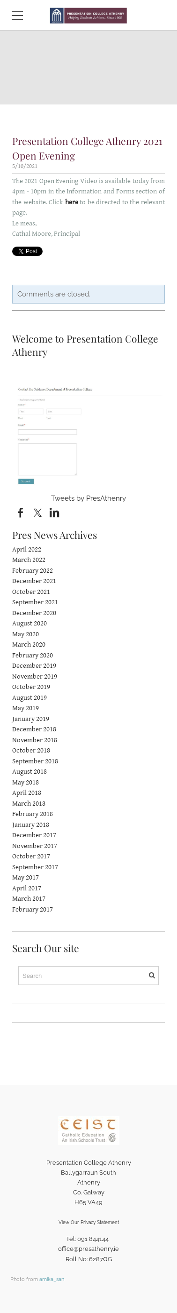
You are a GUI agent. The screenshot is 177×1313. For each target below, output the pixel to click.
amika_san (51, 1279)
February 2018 (32, 814)
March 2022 (28, 560)
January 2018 (30, 825)
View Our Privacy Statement (89, 1222)
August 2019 (29, 698)
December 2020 (34, 613)
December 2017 (34, 835)
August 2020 (29, 623)
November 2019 (34, 677)
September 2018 (35, 761)
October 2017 (31, 856)
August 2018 (29, 772)
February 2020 (32, 655)
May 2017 (25, 877)
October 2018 (31, 750)
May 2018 (25, 782)
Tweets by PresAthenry (88, 498)
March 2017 (28, 899)
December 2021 (34, 581)
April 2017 (26, 888)
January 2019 (30, 719)
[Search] (88, 975)
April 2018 (26, 793)
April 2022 (26, 549)
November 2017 (34, 846)
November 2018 (34, 740)
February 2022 (32, 571)
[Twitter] (37, 513)
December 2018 (34, 729)
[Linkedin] (54, 513)
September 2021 (35, 602)
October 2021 (31, 592)
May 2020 (25, 634)
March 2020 (28, 644)
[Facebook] (20, 513)
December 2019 (34, 666)
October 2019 (31, 687)
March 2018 (28, 804)
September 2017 (35, 867)
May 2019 (25, 708)
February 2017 (32, 909)
